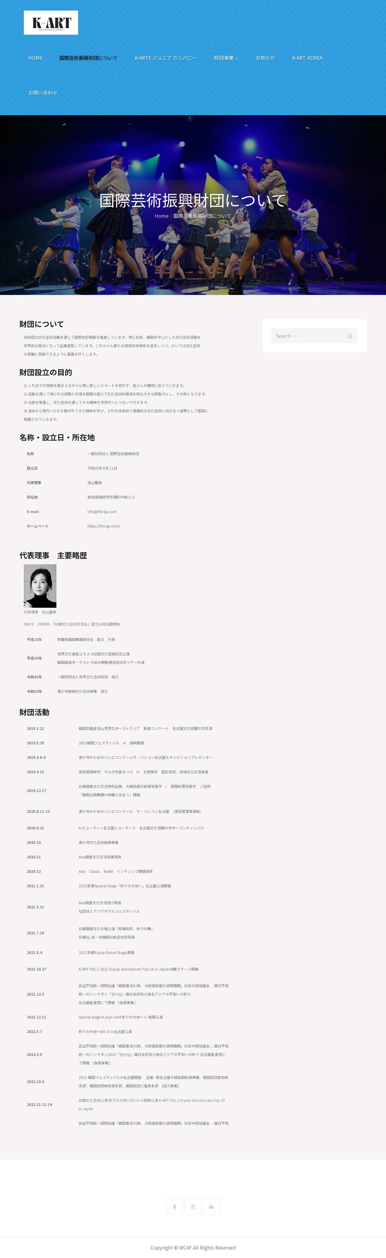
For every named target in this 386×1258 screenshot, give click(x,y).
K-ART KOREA (307, 57)
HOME (35, 57)
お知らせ (265, 57)
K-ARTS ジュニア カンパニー (166, 57)
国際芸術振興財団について (88, 57)
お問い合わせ (43, 92)
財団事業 (226, 57)
